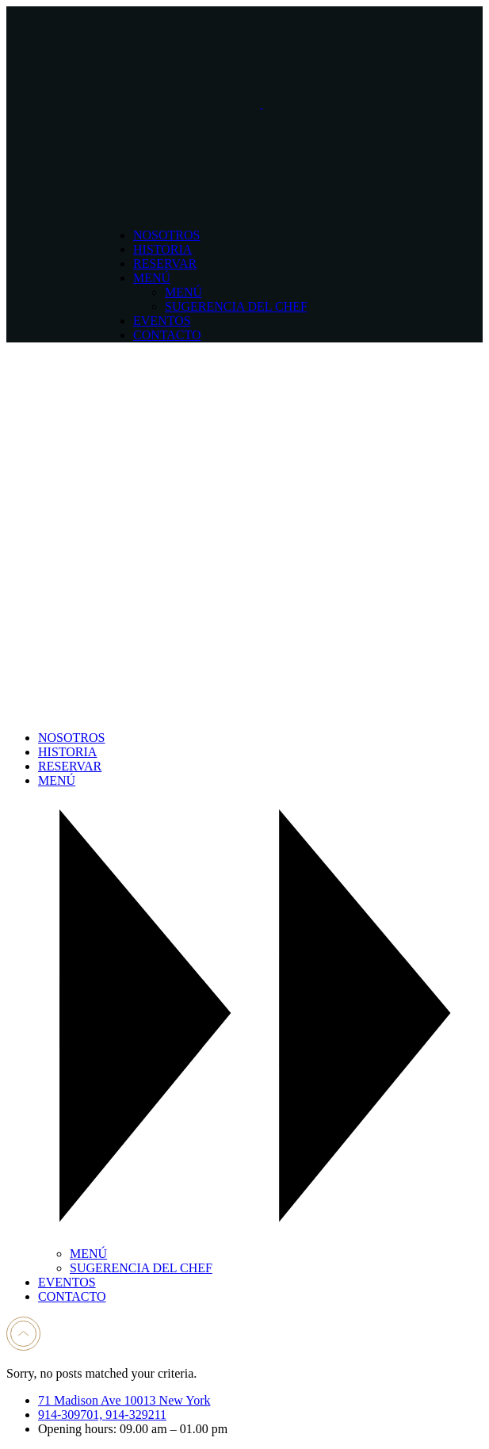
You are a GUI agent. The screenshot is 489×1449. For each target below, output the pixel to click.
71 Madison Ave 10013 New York (124, 1400)
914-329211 (135, 1414)
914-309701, (71, 1414)
